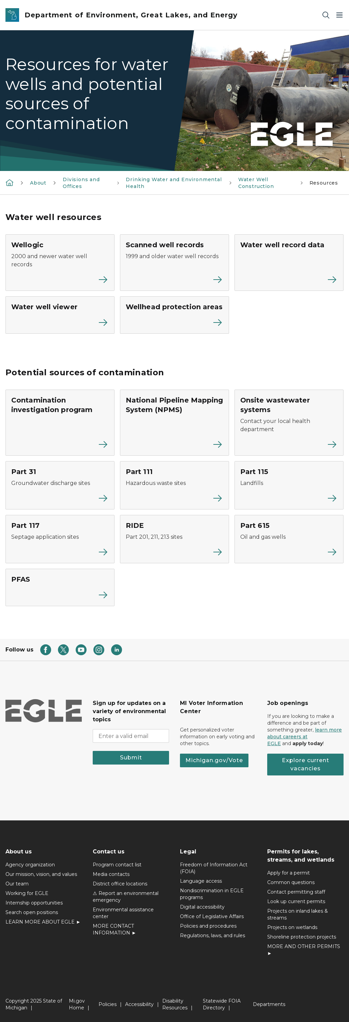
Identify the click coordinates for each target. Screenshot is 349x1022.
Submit (131, 757)
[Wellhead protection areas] (174, 315)
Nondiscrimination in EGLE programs (212, 893)
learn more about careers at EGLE (304, 736)
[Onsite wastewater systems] (289, 423)
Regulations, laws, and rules (212, 935)
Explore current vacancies (305, 764)
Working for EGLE (26, 893)
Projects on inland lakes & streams (297, 914)
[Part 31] (60, 485)
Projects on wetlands (292, 927)
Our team (17, 884)
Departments (269, 1004)
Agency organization (30, 865)
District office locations (120, 884)
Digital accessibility (202, 907)
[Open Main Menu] (339, 15)
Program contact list (117, 865)
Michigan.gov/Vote (214, 760)
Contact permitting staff (296, 892)
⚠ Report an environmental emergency (125, 896)
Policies (107, 1004)
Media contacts (111, 874)
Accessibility (139, 1004)
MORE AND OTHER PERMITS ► (303, 949)
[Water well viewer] (60, 315)
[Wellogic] (60, 262)
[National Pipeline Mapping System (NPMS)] (174, 423)
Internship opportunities (34, 903)
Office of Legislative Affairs (212, 916)
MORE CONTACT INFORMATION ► (114, 929)
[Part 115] (289, 485)
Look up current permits (296, 901)
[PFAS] (60, 587)
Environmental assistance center (123, 913)
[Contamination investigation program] (60, 423)
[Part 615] (289, 539)
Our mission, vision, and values (41, 874)
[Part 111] (174, 485)
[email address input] (131, 736)
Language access (201, 881)
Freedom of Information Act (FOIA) (213, 868)
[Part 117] (60, 539)
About (38, 183)
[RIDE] (174, 539)
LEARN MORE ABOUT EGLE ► (43, 922)
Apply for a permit (288, 873)
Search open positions (31, 912)
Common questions (291, 882)
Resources (323, 183)
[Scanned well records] (174, 262)
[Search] (326, 15)
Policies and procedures (208, 926)
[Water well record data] (289, 262)
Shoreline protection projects (301, 937)
